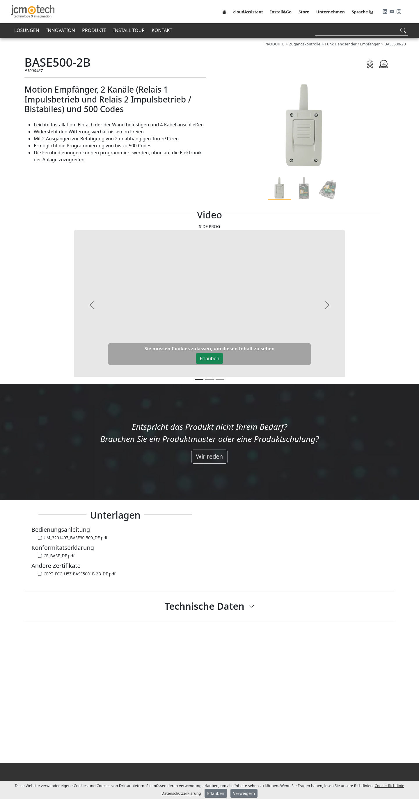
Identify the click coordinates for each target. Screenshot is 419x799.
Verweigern (244, 793)
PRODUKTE (94, 30)
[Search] (361, 30)
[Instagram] (399, 11)
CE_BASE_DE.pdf (56, 555)
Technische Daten (204, 606)
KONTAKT (162, 30)
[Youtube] (392, 11)
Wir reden (209, 456)
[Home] (224, 11)
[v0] (199, 379)
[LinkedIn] (385, 11)
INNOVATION (60, 30)
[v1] (209, 379)
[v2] (220, 379)
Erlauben (209, 358)
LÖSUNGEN (26, 30)
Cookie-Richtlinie (389, 785)
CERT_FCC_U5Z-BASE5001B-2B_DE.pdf (77, 574)
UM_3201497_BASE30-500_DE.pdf (72, 537)
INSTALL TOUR (129, 30)
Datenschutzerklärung (181, 793)
